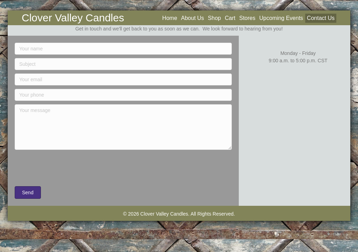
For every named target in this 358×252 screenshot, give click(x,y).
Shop (214, 18)
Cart (230, 18)
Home (169, 18)
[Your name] (123, 49)
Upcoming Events (281, 18)
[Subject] (123, 64)
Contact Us (321, 18)
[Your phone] (123, 95)
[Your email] (123, 79)
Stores (247, 18)
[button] (28, 192)
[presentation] (68, 169)
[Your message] (123, 127)
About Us (192, 18)
